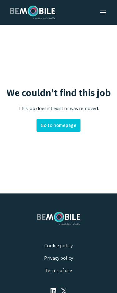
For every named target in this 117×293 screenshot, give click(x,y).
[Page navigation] (103, 12)
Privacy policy (58, 258)
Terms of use (58, 270)
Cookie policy (58, 245)
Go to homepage (58, 125)
